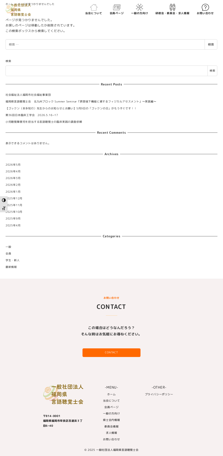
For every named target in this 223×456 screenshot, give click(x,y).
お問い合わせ (111, 439)
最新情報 (11, 267)
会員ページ (111, 407)
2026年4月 (13, 171)
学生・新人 (13, 260)
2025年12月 (14, 198)
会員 (8, 253)
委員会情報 (111, 426)
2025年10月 (14, 212)
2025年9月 (13, 218)
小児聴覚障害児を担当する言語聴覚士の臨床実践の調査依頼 (44, 122)
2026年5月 (13, 165)
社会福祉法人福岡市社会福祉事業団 (28, 95)
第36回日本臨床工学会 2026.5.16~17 (32, 115)
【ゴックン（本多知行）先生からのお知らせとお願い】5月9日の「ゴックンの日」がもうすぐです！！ (71, 108)
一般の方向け (111, 413)
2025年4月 (13, 225)
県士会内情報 (111, 420)
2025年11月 (14, 205)
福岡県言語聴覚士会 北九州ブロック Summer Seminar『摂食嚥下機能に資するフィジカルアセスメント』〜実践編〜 (81, 101)
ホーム (111, 394)
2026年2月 (13, 185)
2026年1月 (13, 192)
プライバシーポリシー (159, 394)
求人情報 (111, 433)
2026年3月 (13, 178)
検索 (211, 44)
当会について (111, 401)
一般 (8, 247)
